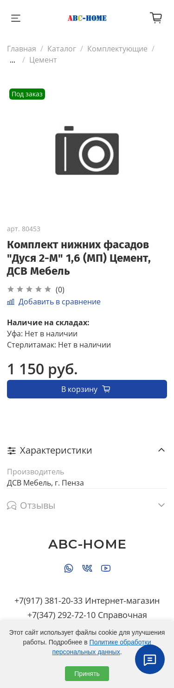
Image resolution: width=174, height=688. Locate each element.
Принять (87, 673)
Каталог (61, 49)
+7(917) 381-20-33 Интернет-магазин (87, 600)
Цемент (43, 60)
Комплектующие (117, 49)
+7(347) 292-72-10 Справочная (87, 614)
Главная (21, 49)
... (12, 60)
